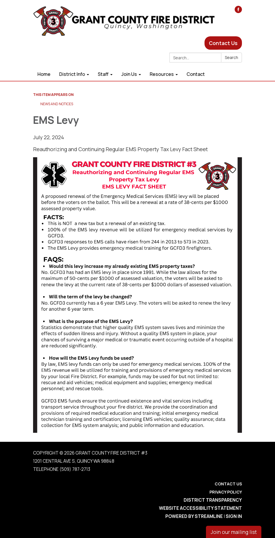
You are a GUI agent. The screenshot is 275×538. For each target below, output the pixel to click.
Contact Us (223, 43)
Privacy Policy (225, 492)
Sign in (234, 516)
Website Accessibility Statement (200, 508)
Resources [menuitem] (162, 74)
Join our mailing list (234, 531)
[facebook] (238, 11)
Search (231, 57)
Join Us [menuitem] (129, 74)
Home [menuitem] (43, 74)
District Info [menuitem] (72, 74)
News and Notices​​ (56, 103)
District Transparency (213, 500)
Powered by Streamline (194, 516)
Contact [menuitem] (196, 74)
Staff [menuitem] (103, 74)
